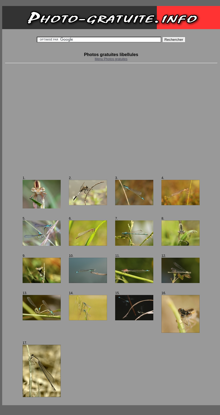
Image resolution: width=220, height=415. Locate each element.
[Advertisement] (51, 120)
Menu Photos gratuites (111, 59)
